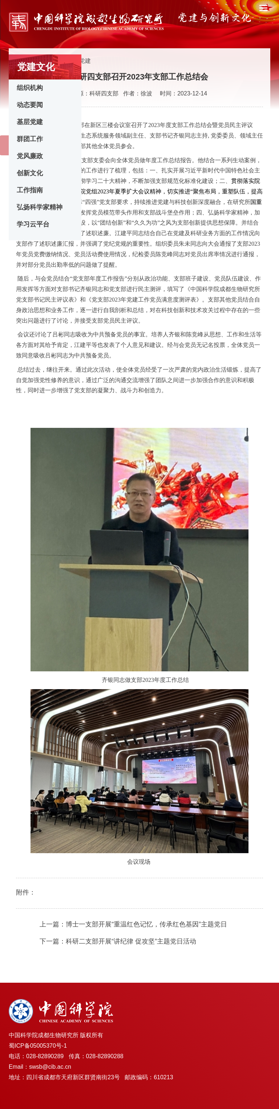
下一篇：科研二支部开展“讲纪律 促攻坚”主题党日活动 (118, 941)
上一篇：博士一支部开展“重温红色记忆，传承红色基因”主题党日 (133, 924)
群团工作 (30, 139)
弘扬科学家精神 (39, 207)
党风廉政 (30, 156)
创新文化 (30, 173)
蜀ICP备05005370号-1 (38, 1046)
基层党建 (30, 122)
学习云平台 (33, 224)
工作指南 (30, 190)
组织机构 (30, 87)
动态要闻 (30, 105)
